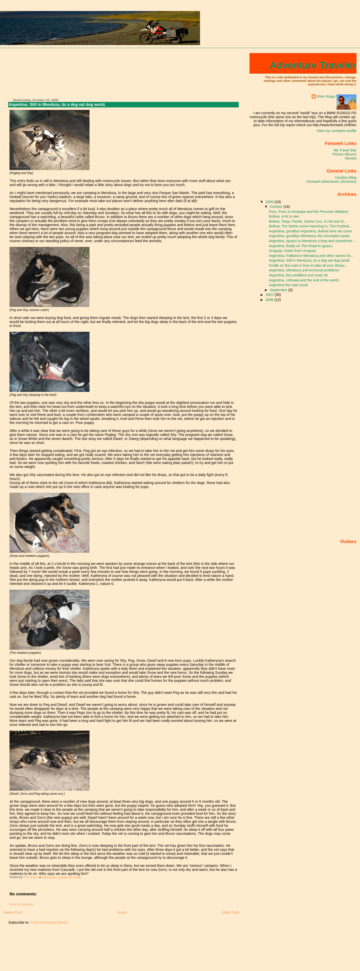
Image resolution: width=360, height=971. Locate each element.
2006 (270, 300)
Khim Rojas (326, 96)
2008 (270, 202)
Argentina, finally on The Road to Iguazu (301, 246)
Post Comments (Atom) (49, 922)
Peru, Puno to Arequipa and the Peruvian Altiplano (308, 212)
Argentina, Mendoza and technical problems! (304, 270)
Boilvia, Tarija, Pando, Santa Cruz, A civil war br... (308, 221)
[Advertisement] (26, 73)
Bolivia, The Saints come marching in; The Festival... (310, 226)
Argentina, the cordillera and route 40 (298, 275)
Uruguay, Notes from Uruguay (292, 251)
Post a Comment (21, 904)
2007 (270, 295)
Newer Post (13, 912)
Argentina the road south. (289, 285)
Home (122, 912)
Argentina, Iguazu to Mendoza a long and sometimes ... (312, 241)
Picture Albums (344, 154)
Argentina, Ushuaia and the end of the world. (304, 280)
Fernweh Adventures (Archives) (331, 182)
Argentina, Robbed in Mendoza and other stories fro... (311, 256)
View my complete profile (336, 131)
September (279, 290)
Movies (350, 158)
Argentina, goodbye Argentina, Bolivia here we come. (311, 231)
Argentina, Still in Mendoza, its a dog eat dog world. (309, 260)
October (277, 207)
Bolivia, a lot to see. (284, 216)
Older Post (230, 912)
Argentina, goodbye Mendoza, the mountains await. (309, 236)
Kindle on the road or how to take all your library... (308, 265)
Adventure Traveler (313, 65)
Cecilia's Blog (345, 178)
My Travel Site (345, 150)
